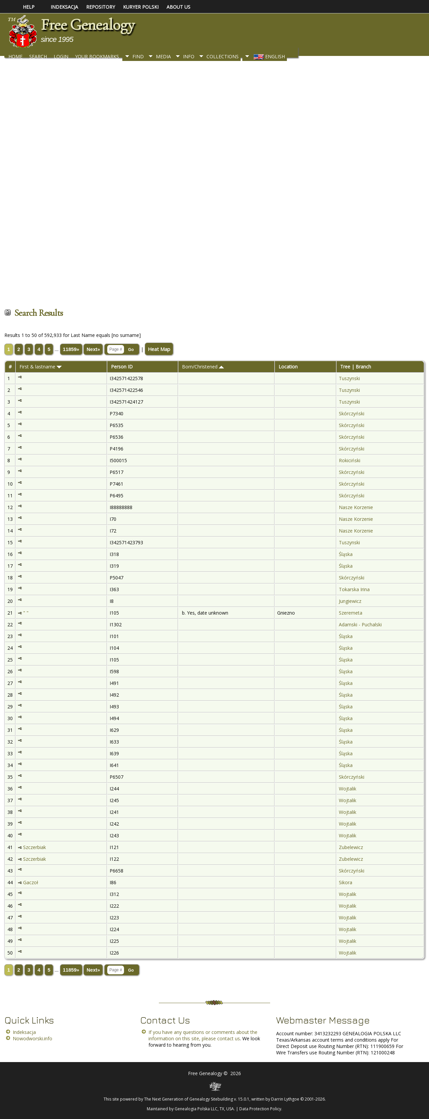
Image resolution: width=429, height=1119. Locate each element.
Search (38, 56)
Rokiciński (349, 460)
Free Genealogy (87, 24)
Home (15, 56)
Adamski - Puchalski (360, 624)
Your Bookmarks (97, 56)
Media (163, 56)
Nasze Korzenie (356, 507)
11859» (71, 349)
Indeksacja (24, 1032)
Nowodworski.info (32, 1038)
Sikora (345, 882)
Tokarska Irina (354, 589)
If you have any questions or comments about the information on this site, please (202, 1035)
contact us (228, 1038)
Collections (222, 56)
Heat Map (159, 349)
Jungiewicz (350, 601)
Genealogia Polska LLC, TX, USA (204, 1109)
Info (188, 56)
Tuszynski (349, 378)
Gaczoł (30, 882)
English (268, 56)
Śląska (346, 554)
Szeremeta (350, 613)
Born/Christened (203, 366)
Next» (93, 349)
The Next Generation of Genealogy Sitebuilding (188, 1099)
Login (61, 56)
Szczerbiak (34, 847)
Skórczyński (351, 413)
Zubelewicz (351, 847)
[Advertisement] (205, 183)
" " (25, 613)
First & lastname (40, 366)
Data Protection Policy (260, 1109)
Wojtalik (347, 788)
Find (138, 56)
